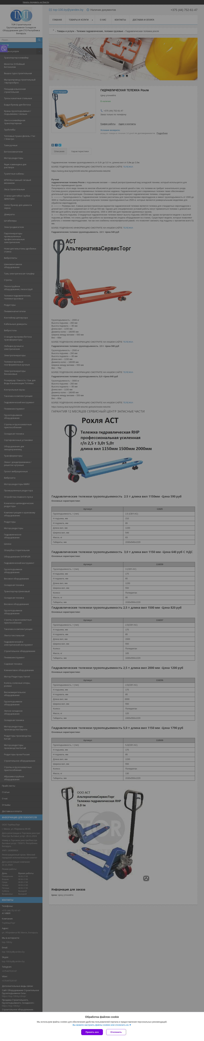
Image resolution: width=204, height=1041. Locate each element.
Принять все (92, 1032)
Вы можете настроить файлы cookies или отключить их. (101, 1025)
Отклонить (116, 1032)
